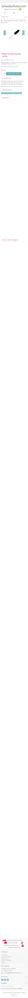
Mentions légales (5, 959)
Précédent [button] (4, 32)
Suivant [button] (23, 32)
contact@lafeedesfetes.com (12, 973)
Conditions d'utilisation (6, 960)
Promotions (4, 954)
